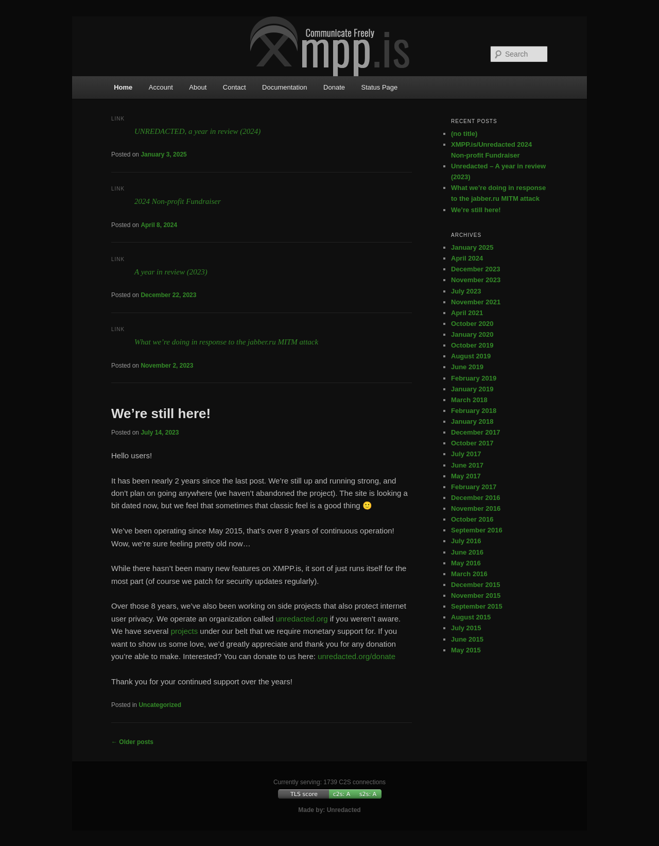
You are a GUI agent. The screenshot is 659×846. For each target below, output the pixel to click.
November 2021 (475, 302)
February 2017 (473, 487)
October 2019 (472, 345)
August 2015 (471, 617)
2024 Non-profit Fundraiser (177, 201)
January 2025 (472, 247)
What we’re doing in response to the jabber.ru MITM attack (226, 342)
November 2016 (475, 508)
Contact (234, 87)
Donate (334, 87)
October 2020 (472, 323)
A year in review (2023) (170, 272)
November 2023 (475, 280)
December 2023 (475, 269)
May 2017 (466, 476)
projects (184, 631)
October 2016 (472, 519)
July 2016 (466, 541)
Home (123, 87)
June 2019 (467, 367)
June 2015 (467, 639)
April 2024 (467, 258)
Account (161, 87)
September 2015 (476, 606)
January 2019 (472, 389)
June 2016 (467, 552)
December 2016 (475, 498)
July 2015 (466, 628)
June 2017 (467, 465)
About (197, 87)
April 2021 (467, 313)
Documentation (284, 87)
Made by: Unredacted (329, 810)
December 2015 (475, 585)
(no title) (464, 133)
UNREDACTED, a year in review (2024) (197, 131)
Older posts (132, 742)
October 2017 (472, 443)
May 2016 (466, 563)
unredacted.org (302, 618)
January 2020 (472, 334)
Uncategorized (159, 705)
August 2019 (471, 356)
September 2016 (476, 530)
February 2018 (473, 411)
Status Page (379, 87)
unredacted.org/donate (356, 656)
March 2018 (469, 400)
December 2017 (475, 432)
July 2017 (466, 454)
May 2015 (466, 650)
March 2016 (469, 574)
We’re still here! (161, 413)
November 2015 (475, 595)
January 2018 (472, 421)
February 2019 (473, 378)
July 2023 (466, 291)
